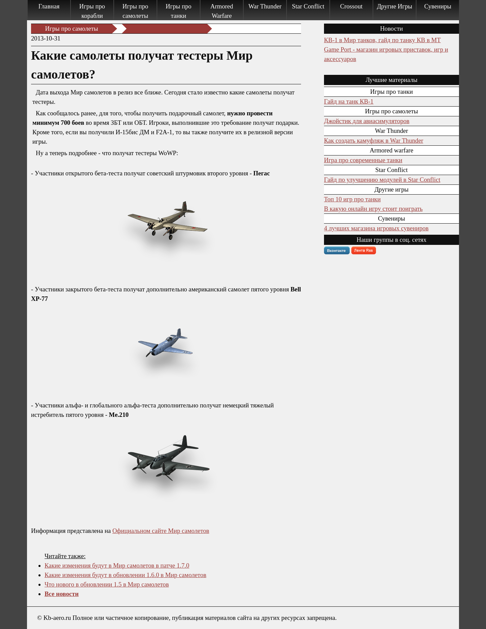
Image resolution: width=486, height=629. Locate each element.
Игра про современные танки (363, 160)
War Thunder (264, 6)
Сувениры (437, 6)
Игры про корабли (92, 11)
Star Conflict (308, 6)
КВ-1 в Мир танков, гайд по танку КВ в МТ (382, 40)
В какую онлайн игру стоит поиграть (373, 208)
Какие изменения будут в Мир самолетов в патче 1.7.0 (117, 565)
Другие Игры (394, 6)
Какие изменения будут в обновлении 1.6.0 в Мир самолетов (125, 574)
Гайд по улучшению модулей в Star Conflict (382, 179)
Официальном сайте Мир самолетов (160, 530)
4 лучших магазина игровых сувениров (376, 228)
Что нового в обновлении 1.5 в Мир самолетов (107, 584)
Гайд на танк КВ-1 (348, 101)
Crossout (351, 6)
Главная (49, 6)
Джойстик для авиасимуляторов (366, 120)
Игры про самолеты (135, 11)
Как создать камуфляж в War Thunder (373, 140)
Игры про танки (178, 11)
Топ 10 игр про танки (352, 199)
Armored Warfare (221, 11)
